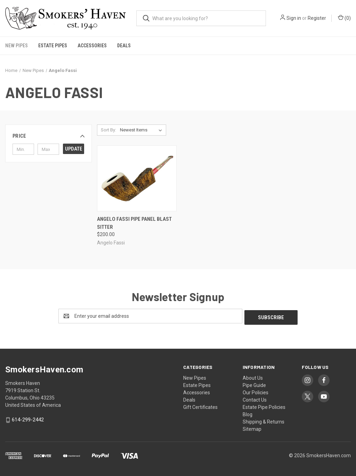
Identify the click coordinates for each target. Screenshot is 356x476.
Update (73, 149)
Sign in (293, 18)
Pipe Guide (254, 384)
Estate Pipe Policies (264, 406)
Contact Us (255, 398)
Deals (124, 45)
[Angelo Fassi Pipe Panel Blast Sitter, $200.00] (136, 178)
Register (317, 18)
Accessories (92, 45)
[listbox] (142, 130)
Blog (247, 413)
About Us (253, 376)
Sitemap (252, 427)
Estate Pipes (52, 45)
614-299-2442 (28, 418)
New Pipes (16, 45)
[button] (48, 136)
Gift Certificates (200, 406)
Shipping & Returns (263, 420)
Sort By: (108, 129)
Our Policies (255, 391)
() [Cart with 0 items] (344, 18)
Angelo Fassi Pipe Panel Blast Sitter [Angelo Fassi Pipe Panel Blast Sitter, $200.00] (134, 223)
